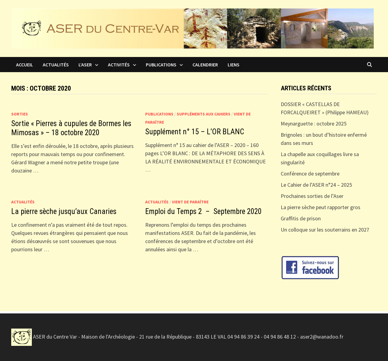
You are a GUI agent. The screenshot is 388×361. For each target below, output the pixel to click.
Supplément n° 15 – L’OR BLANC (194, 131)
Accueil (24, 65)
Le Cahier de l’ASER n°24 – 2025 (316, 184)
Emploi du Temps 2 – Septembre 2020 (203, 211)
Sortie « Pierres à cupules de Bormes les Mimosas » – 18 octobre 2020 (71, 128)
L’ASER (85, 65)
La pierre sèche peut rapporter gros (320, 207)
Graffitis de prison (301, 218)
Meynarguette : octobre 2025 (313, 123)
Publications (161, 65)
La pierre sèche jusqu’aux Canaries (64, 211)
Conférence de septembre (310, 173)
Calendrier (205, 65)
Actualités (56, 65)
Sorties (19, 114)
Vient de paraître (190, 202)
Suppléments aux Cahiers (203, 114)
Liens (233, 65)
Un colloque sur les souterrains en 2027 (325, 229)
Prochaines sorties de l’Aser (312, 195)
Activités (119, 65)
